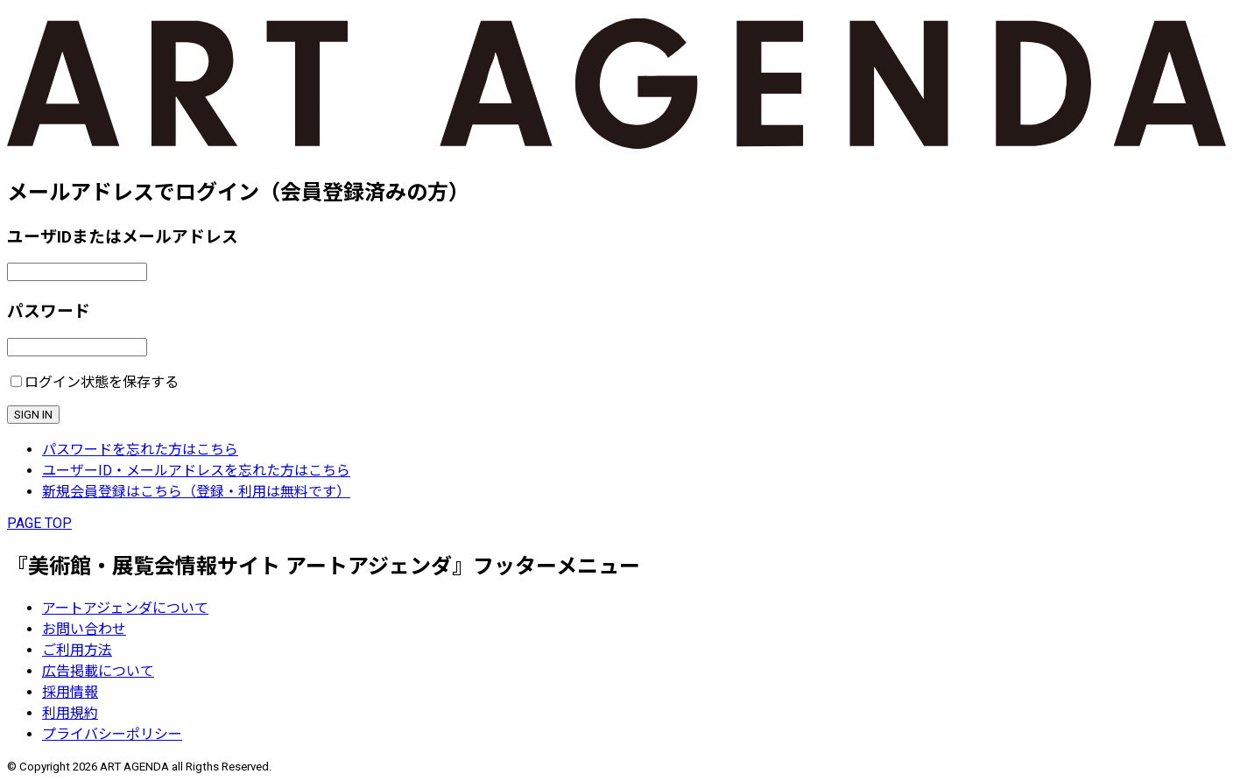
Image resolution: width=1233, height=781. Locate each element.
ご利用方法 (77, 650)
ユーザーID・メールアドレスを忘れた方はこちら (196, 470)
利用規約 (70, 713)
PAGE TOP (39, 523)
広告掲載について (98, 671)
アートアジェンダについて (125, 608)
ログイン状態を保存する (102, 382)
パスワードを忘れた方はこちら (140, 449)
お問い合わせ (84, 629)
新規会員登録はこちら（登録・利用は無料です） (196, 491)
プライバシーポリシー (112, 734)
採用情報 (70, 692)
